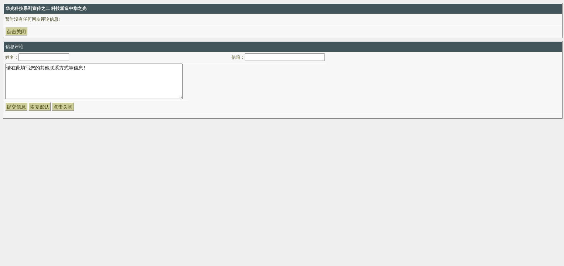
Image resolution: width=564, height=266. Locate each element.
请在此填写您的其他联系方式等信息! (94, 85)
